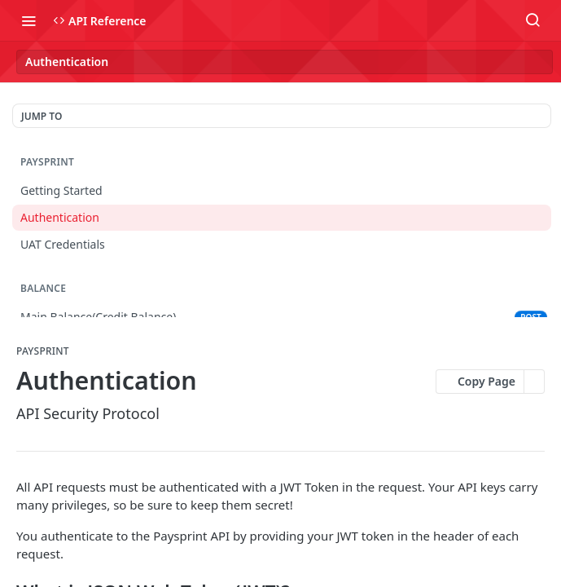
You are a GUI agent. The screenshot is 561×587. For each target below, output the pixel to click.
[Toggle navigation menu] (28, 20)
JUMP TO (41, 116)
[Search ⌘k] (532, 20)
